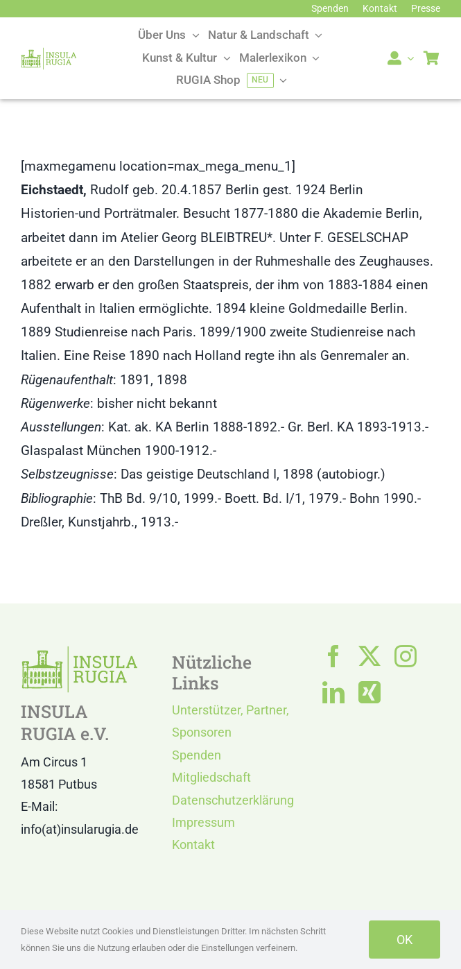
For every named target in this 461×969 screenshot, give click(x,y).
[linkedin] (333, 692)
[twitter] (369, 656)
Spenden (196, 755)
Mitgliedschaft (211, 777)
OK (404, 939)
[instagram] (405, 656)
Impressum (203, 822)
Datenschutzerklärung (233, 800)
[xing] (369, 692)
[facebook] (333, 656)
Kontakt (193, 844)
